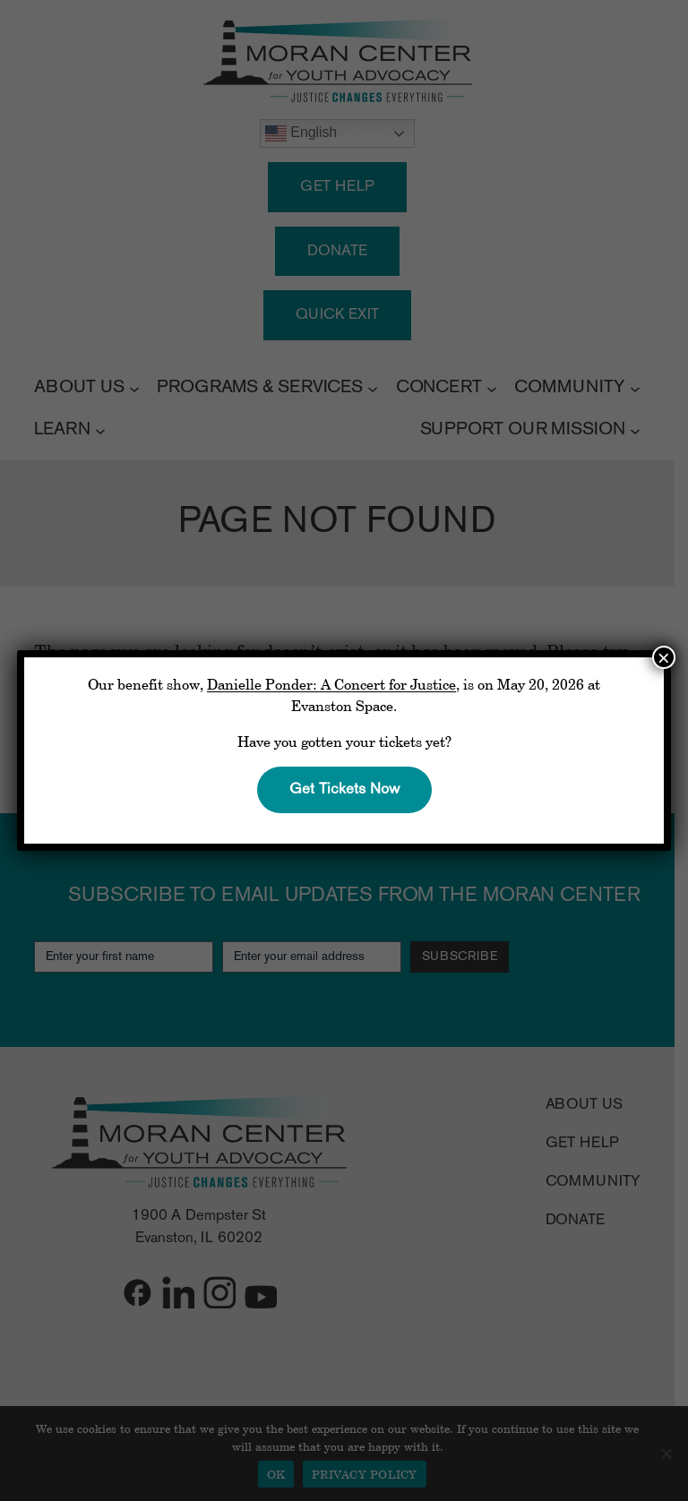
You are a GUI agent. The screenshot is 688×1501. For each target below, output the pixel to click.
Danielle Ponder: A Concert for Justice (331, 684)
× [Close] (664, 657)
